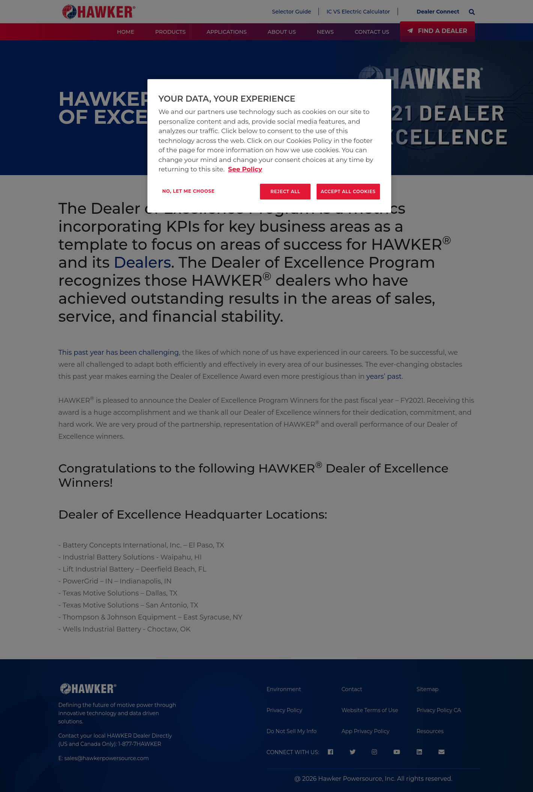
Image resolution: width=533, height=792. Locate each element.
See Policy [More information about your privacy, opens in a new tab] (245, 169)
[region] (269, 146)
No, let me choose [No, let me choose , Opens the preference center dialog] (188, 191)
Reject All (285, 191)
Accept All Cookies (348, 191)
